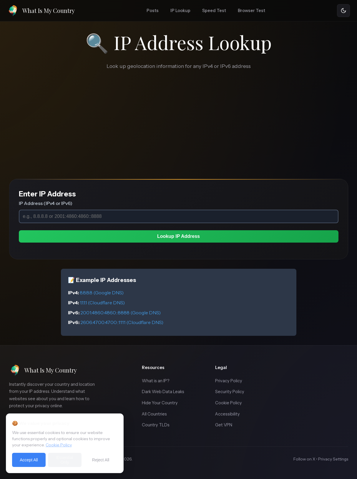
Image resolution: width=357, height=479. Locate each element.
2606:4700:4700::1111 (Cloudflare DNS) (121, 322)
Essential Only (65, 462)
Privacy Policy (228, 380)
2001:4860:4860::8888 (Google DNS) (120, 313)
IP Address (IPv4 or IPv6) (45, 203)
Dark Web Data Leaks (163, 391)
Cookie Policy (228, 402)
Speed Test (214, 10)
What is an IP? (156, 380)
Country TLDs (156, 425)
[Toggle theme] (343, 10)
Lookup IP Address (178, 236)
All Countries (154, 414)
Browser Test (251, 10)
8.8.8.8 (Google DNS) (102, 293)
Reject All (100, 462)
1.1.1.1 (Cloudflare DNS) (102, 303)
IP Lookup (180, 10)
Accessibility (227, 414)
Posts (153, 10)
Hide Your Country (160, 402)
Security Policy (229, 391)
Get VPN (223, 425)
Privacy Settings (333, 459)
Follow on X (304, 459)
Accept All (29, 462)
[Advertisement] (178, 135)
